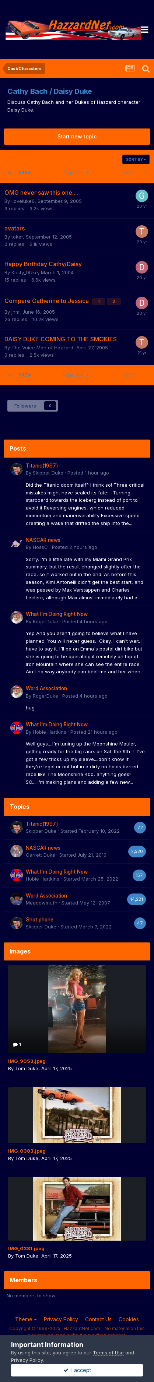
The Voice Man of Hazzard (42, 347)
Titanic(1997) (42, 466)
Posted (88, 473)
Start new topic (77, 136)
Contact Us (98, 1319)
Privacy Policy (61, 1319)
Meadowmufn (41, 903)
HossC (40, 547)
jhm (15, 312)
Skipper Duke (48, 473)
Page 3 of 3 (76, 172)
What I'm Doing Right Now (57, 614)
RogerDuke (45, 621)
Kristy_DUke (24, 272)
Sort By (136, 159)
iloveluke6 (23, 201)
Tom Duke (26, 1068)
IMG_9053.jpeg (27, 1061)
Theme (26, 1319)
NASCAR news (43, 540)
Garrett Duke (40, 855)
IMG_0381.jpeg (26, 1248)
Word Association (46, 688)
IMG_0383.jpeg (27, 1151)
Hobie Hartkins (49, 732)
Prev (24, 172)
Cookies (129, 1319)
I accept (77, 1370)
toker (17, 237)
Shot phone (39, 920)
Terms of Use (108, 1352)
